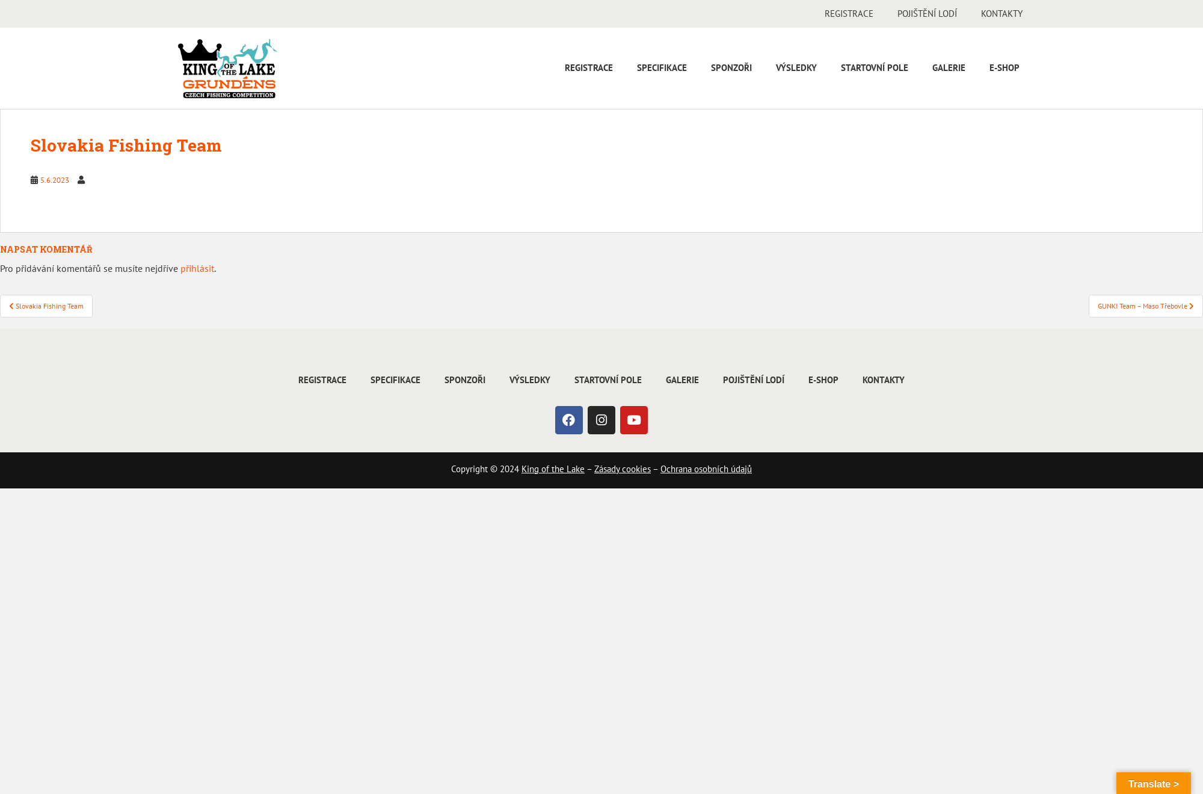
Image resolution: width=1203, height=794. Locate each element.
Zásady (607, 469)
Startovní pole (874, 67)
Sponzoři (731, 67)
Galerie (948, 67)
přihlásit (197, 268)
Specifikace (662, 67)
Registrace (849, 13)
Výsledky (796, 67)
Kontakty (1002, 13)
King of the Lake (553, 469)
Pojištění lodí (927, 13)
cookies (635, 469)
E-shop (1004, 67)
